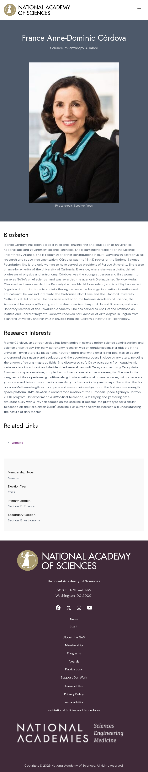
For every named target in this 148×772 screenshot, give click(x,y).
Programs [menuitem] (74, 653)
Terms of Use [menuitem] (74, 686)
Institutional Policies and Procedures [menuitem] (74, 710)
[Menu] (139, 10)
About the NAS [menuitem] (74, 637)
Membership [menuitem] (74, 645)
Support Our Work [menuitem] (74, 677)
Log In (74, 626)
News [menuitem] (74, 619)
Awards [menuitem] (74, 661)
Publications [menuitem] (74, 669)
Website (17, 443)
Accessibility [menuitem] (74, 702)
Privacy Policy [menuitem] (74, 694)
